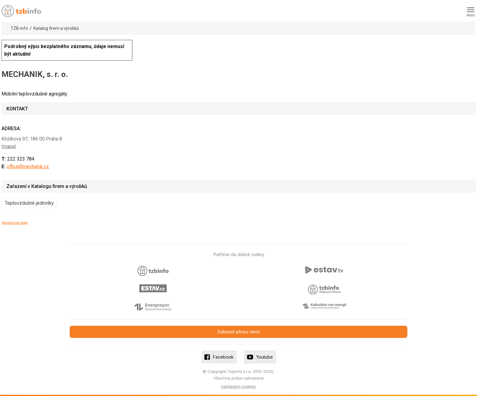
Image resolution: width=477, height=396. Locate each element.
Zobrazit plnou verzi (238, 331)
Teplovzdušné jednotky (29, 203)
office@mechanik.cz (28, 166)
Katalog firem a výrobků (56, 28)
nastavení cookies (238, 386)
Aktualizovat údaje (15, 222)
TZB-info (19, 28)
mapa (9, 146)
